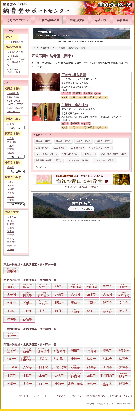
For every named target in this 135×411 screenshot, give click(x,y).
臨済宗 (10, 224)
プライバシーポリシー (42, 396)
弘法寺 (107, 358)
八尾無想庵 (59, 367)
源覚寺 (59, 375)
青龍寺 (59, 383)
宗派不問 (11, 242)
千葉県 (10, 149)
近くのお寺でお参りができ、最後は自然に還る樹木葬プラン (81, 220)
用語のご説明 (14, 72)
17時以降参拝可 (70, 154)
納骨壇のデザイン (121, 396)
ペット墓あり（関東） (100, 147)
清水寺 (91, 294)
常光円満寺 (107, 375)
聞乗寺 (91, 311)
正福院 (11, 294)
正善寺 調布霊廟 (73, 75)
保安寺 (123, 311)
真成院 (75, 294)
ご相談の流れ (14, 55)
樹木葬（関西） (63, 141)
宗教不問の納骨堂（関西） (49, 160)
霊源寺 (91, 302)
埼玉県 (10, 146)
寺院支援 (100, 20)
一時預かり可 (89, 154)
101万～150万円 (15, 104)
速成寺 (11, 358)
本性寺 (27, 375)
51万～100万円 (14, 101)
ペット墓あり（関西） (47, 154)
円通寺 (59, 311)
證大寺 (107, 286)
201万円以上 (13, 111)
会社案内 (122, 20)
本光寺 (11, 375)
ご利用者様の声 (48, 20)
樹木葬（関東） (43, 141)
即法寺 (59, 302)
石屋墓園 (11, 367)
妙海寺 (59, 286)
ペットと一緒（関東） (105, 160)
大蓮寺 (123, 367)
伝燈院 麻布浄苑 (74, 105)
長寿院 (43, 358)
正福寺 (43, 375)
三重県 (10, 200)
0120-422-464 (118, 4)
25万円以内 (13, 93)
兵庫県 (10, 186)
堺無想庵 (123, 350)
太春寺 (27, 383)
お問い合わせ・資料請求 (69, 396)
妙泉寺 (11, 302)
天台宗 (10, 239)
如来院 (43, 367)
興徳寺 (75, 350)
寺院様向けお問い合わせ (96, 396)
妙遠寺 (27, 319)
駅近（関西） (60, 147)
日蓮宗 (10, 228)
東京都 (10, 138)
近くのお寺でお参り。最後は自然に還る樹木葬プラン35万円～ (81, 41)
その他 (10, 249)
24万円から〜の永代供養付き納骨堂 (81, 187)
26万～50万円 (14, 97)
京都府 (10, 189)
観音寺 (107, 302)
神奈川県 (11, 142)
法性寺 (91, 375)
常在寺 (123, 302)
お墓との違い (14, 68)
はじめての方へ (17, 20)
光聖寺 (27, 367)
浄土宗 (10, 231)
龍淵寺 (91, 367)
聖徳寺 (75, 302)
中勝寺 (75, 358)
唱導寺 (11, 319)
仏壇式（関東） (103, 141)
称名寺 (91, 383)
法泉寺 (91, 358)
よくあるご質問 (15, 52)
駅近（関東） (42, 147)
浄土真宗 (11, 217)
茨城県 (10, 153)
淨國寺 (123, 383)
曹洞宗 (10, 221)
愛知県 (10, 167)
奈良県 (10, 193)
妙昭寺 (11, 383)
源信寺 (59, 294)
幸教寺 (107, 350)
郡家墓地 (59, 358)
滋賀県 (10, 196)
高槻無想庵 (75, 383)
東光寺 (43, 311)
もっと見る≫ (42, 167)
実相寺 (11, 311)
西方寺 (43, 383)
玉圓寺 (107, 367)
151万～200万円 (15, 108)
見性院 (27, 311)
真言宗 (10, 235)
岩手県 (10, 124)
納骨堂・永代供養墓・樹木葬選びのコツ (17, 62)
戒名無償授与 (78, 147)
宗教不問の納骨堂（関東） (113, 154)
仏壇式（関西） (83, 141)
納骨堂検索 (77, 20)
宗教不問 (11, 246)
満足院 (107, 294)
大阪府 (10, 182)
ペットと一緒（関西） (78, 160)
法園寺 (123, 358)
